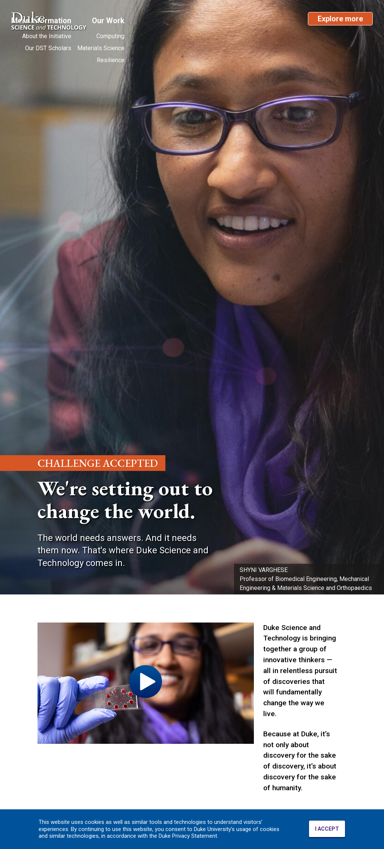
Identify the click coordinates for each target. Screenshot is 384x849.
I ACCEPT (327, 829)
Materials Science (100, 48)
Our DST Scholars (48, 48)
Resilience (110, 60)
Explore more (340, 18)
